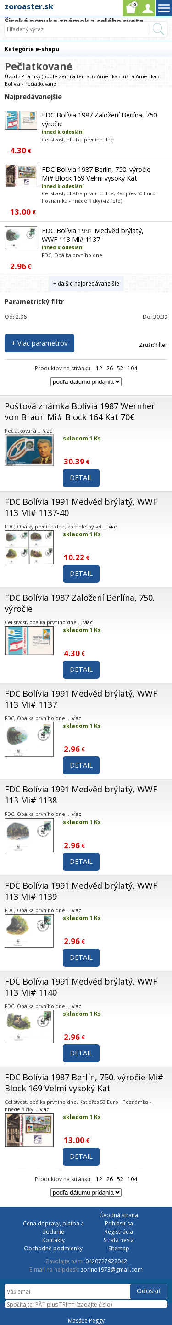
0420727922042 (106, 1261)
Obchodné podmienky (53, 1248)
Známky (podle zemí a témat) (57, 76)
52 (120, 368)
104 (132, 368)
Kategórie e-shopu (32, 49)
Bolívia (12, 83)
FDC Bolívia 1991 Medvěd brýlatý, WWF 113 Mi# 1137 (93, 235)
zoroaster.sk (29, 6)
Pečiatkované (40, 83)
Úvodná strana (119, 1215)
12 (99, 368)
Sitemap (118, 1248)
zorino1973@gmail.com (112, 1269)
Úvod (11, 76)
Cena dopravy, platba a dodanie (53, 1227)
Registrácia (119, 1232)
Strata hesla (119, 1240)
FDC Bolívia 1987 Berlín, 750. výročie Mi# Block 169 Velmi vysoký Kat (96, 173)
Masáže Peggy (86, 1321)
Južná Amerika (139, 76)
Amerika (107, 76)
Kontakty (53, 1240)
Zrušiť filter (153, 345)
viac (47, 430)
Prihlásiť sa (119, 1223)
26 (109, 368)
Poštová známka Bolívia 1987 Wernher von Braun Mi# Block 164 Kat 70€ (80, 411)
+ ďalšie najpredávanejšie (86, 283)
